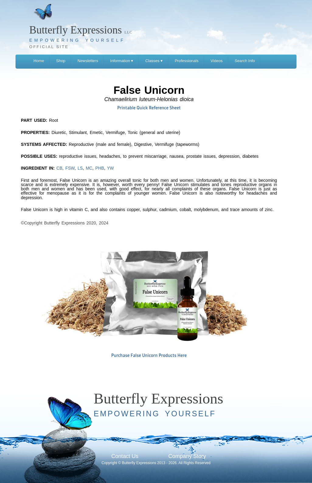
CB (59, 168)
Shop (60, 60)
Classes (154, 60)
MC (89, 168)
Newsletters (88, 60)
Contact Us (124, 456)
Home (38, 60)
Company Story (187, 456)
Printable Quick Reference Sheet (149, 107)
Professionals (187, 60)
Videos (217, 60)
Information (121, 60)
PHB (99, 168)
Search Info (245, 60)
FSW (70, 168)
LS (80, 168)
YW (110, 168)
